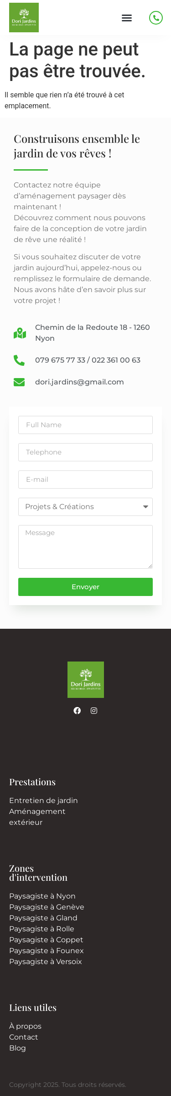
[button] (127, 18)
